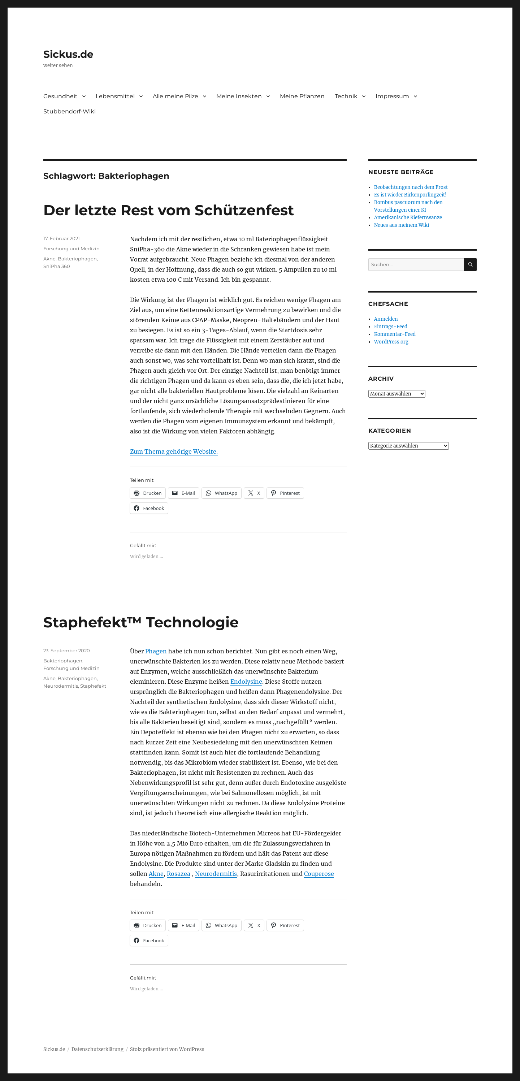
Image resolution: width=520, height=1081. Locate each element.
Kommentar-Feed (395, 334)
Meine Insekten (239, 96)
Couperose (319, 873)
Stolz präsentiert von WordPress (167, 1049)
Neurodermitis (216, 873)
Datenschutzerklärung (98, 1049)
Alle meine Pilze (175, 96)
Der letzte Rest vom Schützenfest (168, 210)
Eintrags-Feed (390, 327)
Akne (49, 258)
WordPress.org (391, 342)
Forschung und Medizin (71, 248)
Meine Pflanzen (302, 96)
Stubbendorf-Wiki (69, 111)
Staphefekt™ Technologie (141, 622)
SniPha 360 (56, 266)
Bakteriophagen (77, 258)
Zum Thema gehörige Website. (174, 451)
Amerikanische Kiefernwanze (408, 218)
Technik (346, 96)
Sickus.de (68, 54)
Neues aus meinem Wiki (401, 225)
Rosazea (178, 873)
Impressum (392, 96)
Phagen (156, 651)
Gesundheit (60, 96)
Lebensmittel (115, 96)
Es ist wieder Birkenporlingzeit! (410, 195)
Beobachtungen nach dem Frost (411, 187)
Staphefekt (93, 686)
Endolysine (246, 681)
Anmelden (386, 319)
